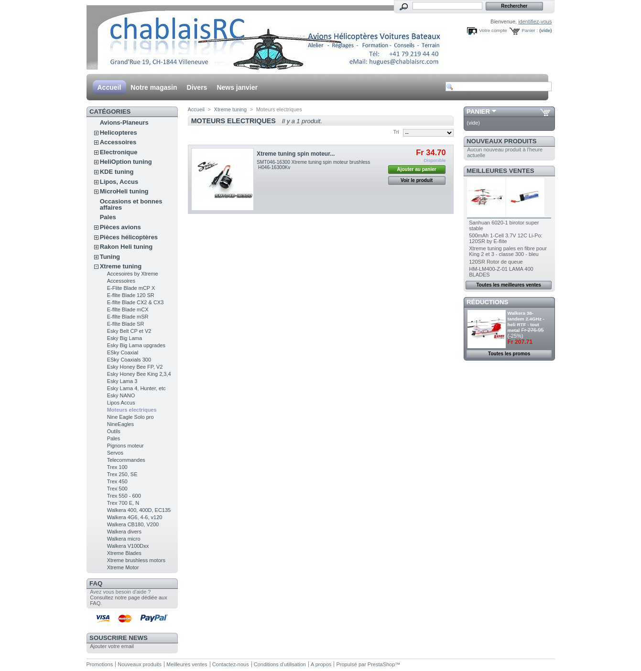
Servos (115, 453)
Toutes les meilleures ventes (508, 285)
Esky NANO (121, 395)
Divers (197, 87)
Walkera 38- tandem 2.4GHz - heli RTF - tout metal (526, 321)
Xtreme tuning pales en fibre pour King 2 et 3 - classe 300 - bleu (508, 251)
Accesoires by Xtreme (132, 274)
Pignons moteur (125, 445)
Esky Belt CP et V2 (129, 331)
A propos (321, 664)
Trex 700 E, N (123, 503)
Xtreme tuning (120, 266)
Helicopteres (118, 132)
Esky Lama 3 (122, 381)
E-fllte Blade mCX (128, 309)
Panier (478, 111)
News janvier (237, 87)
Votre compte (493, 30)
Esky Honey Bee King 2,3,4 (139, 374)
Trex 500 (117, 488)
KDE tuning (117, 171)
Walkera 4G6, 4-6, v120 (135, 517)
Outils (113, 431)
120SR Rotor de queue (496, 262)
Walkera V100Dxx (128, 546)
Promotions (100, 664)
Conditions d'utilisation (280, 664)
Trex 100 (117, 467)
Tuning (110, 256)
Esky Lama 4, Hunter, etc (136, 388)
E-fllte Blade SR (125, 324)
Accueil (109, 87)
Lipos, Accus (119, 181)
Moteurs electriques (132, 410)
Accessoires (118, 142)
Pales (108, 217)
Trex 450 (117, 481)
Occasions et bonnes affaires (131, 204)
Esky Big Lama (124, 338)
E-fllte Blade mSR (128, 317)
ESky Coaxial (122, 352)
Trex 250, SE (122, 474)
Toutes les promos (509, 353)
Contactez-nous (230, 664)
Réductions (487, 302)
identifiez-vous (535, 21)
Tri (396, 132)
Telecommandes (126, 460)
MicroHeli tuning (124, 191)
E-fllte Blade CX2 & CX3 (135, 302)
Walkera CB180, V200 (133, 524)
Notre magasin (153, 87)
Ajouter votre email (112, 646)
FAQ (95, 583)
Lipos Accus (121, 402)
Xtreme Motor (123, 567)
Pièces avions (120, 227)
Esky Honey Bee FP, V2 (135, 367)
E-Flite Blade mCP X (131, 288)
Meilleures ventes (500, 170)
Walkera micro (124, 539)
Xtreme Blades (124, 553)
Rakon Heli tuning (126, 246)
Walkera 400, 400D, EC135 (139, 510)
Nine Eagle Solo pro (130, 417)
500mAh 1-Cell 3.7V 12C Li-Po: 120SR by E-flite (505, 238)
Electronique (119, 152)
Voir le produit (417, 180)
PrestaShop (381, 664)
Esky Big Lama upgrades (136, 345)
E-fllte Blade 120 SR (130, 295)
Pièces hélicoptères (129, 237)
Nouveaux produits (502, 141)
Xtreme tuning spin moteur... (296, 153)
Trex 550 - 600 (124, 496)
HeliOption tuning (126, 161)
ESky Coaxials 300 (129, 359)
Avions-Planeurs (124, 122)
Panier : (529, 30)
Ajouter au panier (416, 169)
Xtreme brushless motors (136, 560)
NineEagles (120, 424)
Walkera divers (124, 531)
